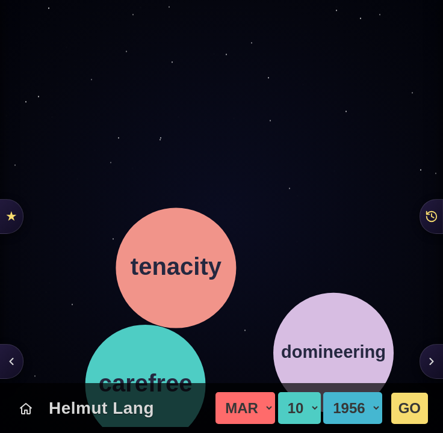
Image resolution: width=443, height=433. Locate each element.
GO (409, 408)
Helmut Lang (101, 408)
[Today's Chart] (26, 408)
